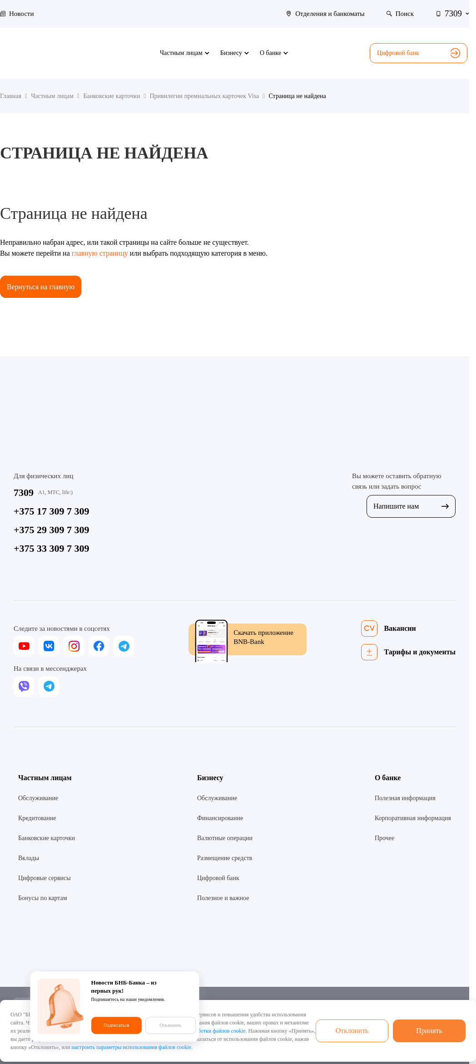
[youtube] (24, 646)
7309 (24, 492)
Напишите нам (411, 506)
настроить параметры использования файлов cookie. (132, 1047)
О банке (388, 778)
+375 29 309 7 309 (51, 529)
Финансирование (220, 818)
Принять (429, 1030)
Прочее (384, 838)
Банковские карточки (46, 838)
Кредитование (37, 818)
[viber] (24, 686)
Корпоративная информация (413, 818)
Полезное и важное (223, 898)
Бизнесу (210, 778)
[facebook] (99, 646)
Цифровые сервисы (44, 878)
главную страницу (100, 253)
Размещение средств (224, 858)
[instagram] (74, 646)
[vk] (49, 646)
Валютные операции (225, 838)
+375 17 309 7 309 (51, 511)
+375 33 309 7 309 (51, 548)
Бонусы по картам (42, 898)
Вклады (28, 858)
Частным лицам (45, 778)
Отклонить (352, 1030)
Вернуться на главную (41, 287)
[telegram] (124, 646)
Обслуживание (38, 798)
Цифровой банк (418, 53)
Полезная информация (405, 798)
